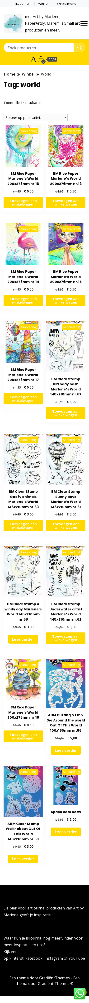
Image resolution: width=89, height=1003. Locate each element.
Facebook (33, 958)
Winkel (43, 3)
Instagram (54, 958)
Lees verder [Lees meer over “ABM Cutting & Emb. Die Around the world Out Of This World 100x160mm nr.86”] (66, 750)
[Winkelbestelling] (36, 117)
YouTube (77, 958)
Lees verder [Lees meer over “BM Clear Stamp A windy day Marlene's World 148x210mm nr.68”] (23, 639)
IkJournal (22, 3)
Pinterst (16, 958)
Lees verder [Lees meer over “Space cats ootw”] (66, 831)
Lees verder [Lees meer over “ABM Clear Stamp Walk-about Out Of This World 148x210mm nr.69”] (23, 858)
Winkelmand (66, 3)
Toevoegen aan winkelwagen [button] (23, 202)
